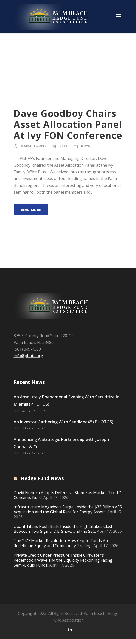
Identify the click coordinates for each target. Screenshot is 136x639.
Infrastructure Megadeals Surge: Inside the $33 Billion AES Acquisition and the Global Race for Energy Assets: (68, 509)
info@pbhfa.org (28, 355)
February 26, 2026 (30, 410)
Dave (63, 146)
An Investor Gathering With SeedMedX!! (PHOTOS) (63, 422)
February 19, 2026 (30, 453)
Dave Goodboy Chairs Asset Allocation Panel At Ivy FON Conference (68, 124)
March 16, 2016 (33, 146)
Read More (31, 209)
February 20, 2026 (30, 428)
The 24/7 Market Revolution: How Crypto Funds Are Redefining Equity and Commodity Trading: (61, 543)
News (85, 146)
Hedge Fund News (42, 478)
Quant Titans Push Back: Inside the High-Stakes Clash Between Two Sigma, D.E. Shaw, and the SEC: (63, 529)
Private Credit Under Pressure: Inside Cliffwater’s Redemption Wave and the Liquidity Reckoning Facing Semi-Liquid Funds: (63, 560)
